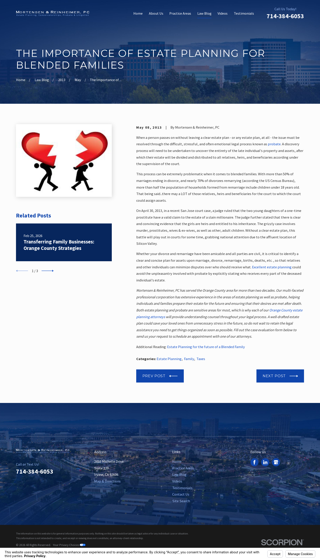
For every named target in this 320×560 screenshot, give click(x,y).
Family (189, 359)
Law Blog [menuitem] (204, 13)
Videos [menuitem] (223, 13)
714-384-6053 (285, 16)
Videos (177, 481)
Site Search (181, 501)
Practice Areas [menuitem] (180, 13)
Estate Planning (169, 359)
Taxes (200, 359)
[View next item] (48, 271)
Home (177, 461)
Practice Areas (183, 468)
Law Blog (179, 474)
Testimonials (182, 488)
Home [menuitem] (138, 13)
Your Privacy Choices (69, 545)
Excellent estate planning (272, 267)
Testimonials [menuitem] (244, 13)
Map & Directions (107, 481)
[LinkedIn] (265, 462)
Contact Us (180, 494)
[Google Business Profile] (276, 462)
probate (274, 144)
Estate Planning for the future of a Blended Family (206, 347)
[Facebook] (254, 462)
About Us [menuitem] (156, 13)
